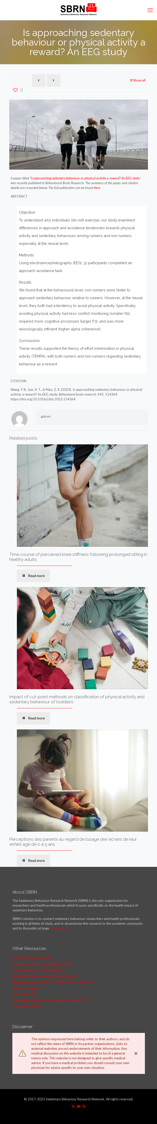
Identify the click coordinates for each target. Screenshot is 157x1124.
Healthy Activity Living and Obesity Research (45, 976)
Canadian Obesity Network (32, 958)
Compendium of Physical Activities (37, 970)
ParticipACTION (24, 994)
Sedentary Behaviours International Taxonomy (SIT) (50, 1000)
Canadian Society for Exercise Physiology (42, 964)
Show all (137, 80)
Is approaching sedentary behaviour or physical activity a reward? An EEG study (85, 178)
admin (46, 416)
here (97, 188)
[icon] (78, 1106)
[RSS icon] (84, 1106)
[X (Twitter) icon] (73, 1106)
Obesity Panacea (24, 988)
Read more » (59, 928)
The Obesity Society (27, 1006)
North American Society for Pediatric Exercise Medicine (52, 982)
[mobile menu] (150, 10)
